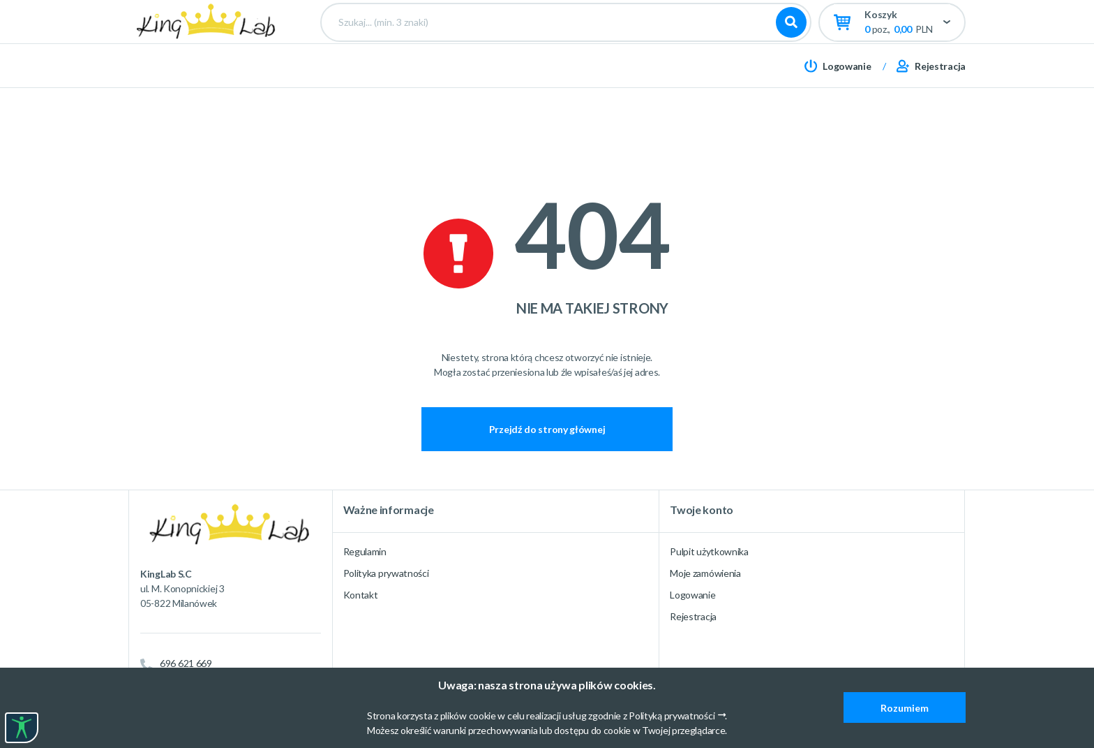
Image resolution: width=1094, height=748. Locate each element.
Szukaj (791, 49)
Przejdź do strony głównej (547, 429)
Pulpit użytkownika (709, 551)
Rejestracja (693, 616)
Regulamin (365, 551)
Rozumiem (905, 708)
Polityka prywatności (386, 573)
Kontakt (360, 595)
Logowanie (692, 595)
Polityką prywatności (671, 715)
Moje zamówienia (705, 573)
